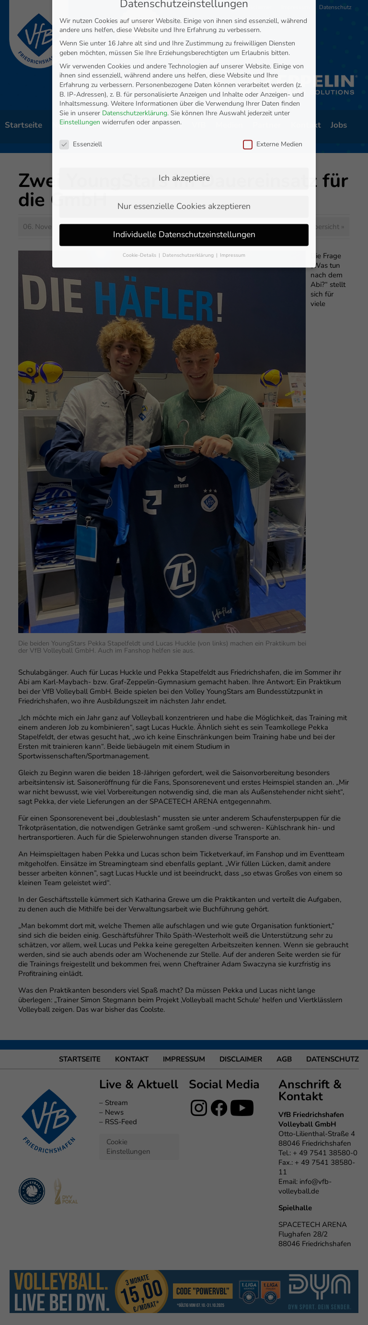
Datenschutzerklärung (134, 20)
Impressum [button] (232, 162)
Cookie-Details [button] (140, 162)
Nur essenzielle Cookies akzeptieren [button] (184, 114)
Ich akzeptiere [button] (184, 85)
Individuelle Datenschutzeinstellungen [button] (184, 142)
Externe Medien (272, 52)
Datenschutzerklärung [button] (188, 162)
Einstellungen (79, 30)
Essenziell (80, 52)
